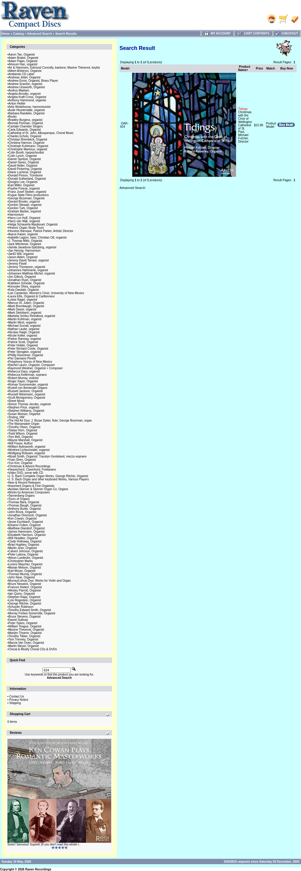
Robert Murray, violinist (24, 378)
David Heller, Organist (23, 165)
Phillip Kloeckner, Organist (26, 355)
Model (125, 68)
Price (259, 68)
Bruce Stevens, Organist (25, 616)
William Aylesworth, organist (27, 446)
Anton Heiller (17, 103)
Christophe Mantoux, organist (28, 149)
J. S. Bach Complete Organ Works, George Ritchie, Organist (48, 476)
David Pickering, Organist (25, 169)
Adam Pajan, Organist (23, 61)
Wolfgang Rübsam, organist (27, 453)
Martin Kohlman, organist (25, 319)
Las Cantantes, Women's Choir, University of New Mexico (46, 293)
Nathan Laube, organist (24, 329)
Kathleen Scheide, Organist (27, 283)
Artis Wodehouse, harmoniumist (30, 106)
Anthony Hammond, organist (27, 100)
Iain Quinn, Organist (22, 593)
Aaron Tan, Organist (22, 54)
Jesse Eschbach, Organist (26, 521)
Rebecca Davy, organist (24, 371)
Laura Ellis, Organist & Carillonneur (32, 296)
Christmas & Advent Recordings (29, 466)
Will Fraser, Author (21, 443)
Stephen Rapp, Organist (24, 597)
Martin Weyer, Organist (24, 646)
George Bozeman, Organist (27, 198)
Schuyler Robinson (21, 606)
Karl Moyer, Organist (22, 570)
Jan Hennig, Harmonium (25, 250)
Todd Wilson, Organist (23, 433)
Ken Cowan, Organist (23, 518)
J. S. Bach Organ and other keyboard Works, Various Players (49, 479)
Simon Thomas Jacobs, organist (30, 404)
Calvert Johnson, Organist (26, 551)
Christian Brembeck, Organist (28, 139)
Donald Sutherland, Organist (27, 178)
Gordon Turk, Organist (23, 208)
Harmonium (16, 214)
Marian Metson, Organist (25, 567)
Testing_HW (17, 417)
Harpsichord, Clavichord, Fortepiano (32, 469)
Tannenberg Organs (22, 495)
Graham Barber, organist (25, 211)
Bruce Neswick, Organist (25, 584)
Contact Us (16, 696)
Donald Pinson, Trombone (26, 175)
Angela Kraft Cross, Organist (27, 97)
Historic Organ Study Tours (26, 227)
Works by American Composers (29, 492)
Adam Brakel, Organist (24, 57)
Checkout (286, 33)
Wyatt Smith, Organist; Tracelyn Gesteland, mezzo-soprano (48, 456)
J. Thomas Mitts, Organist (25, 240)
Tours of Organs (19, 499)
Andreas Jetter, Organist (25, 77)
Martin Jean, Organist (23, 548)
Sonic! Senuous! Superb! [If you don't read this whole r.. (43, 844)
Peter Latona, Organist (24, 554)
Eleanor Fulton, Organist (25, 525)
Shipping (15, 703)
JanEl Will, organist (21, 253)
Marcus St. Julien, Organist (26, 302)
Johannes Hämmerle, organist (28, 270)
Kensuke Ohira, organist (24, 286)
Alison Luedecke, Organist (26, 557)
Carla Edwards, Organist (25, 129)
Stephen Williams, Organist (26, 410)
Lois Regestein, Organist (25, 600)
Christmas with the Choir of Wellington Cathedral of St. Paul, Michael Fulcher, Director (245, 125)
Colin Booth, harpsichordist (26, 152)
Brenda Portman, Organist (26, 123)
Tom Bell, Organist (21, 436)
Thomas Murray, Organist (25, 574)
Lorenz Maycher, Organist (26, 564)
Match (270, 68)
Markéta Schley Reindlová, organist (32, 316)
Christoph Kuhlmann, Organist (28, 146)
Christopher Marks (21, 561)
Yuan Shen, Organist (22, 459)
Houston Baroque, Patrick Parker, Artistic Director (41, 231)
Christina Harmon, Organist (26, 142)
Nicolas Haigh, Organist (24, 332)
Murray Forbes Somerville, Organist (32, 613)
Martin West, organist (22, 322)
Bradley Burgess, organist (26, 120)
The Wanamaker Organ (24, 423)
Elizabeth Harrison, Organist (27, 535)
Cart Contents (253, 33)
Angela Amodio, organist (25, 93)
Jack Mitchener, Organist (25, 244)
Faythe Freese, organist (24, 188)
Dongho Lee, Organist (23, 182)
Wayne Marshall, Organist (26, 440)
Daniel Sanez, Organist (24, 162)
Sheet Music (17, 401)
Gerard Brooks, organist (24, 201)
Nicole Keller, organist (23, 335)
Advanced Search (39, 33)
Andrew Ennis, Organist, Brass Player (33, 80)
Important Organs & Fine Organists (32, 485)
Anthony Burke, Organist (25, 508)
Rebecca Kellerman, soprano (28, 374)
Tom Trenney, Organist (23, 639)
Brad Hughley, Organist (24, 544)
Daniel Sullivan (18, 619)
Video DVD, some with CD (26, 472)
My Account (217, 33)
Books (13, 116)
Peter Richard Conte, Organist (28, 348)
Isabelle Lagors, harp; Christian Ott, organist (38, 237)
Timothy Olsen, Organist (24, 427)
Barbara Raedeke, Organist (27, 113)
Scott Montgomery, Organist (27, 397)
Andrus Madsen (19, 90)
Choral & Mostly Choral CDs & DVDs (33, 649)
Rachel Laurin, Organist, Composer (32, 365)
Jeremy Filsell (18, 263)
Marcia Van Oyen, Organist (26, 642)
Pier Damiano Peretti (22, 358)
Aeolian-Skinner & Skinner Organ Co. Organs (38, 489)
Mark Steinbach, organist (25, 312)
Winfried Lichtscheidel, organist (29, 450)
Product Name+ (244, 68)
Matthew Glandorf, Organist (27, 528)
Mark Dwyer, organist (22, 309)
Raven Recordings (38, 869)
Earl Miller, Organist (21, 185)
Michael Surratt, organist (25, 325)
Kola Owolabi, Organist (24, 289)
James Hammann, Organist (27, 531)
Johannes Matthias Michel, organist (32, 273)
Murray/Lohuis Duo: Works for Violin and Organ (40, 580)
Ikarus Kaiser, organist (23, 234)
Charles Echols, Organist (25, 136)
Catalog (18, 33)
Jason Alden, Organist (23, 257)
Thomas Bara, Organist (24, 502)
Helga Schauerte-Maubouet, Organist (33, 224)
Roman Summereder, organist (28, 384)
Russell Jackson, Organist (26, 391)
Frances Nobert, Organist (25, 587)
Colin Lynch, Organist (23, 155)
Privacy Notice (18, 699)
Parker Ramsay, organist (25, 338)
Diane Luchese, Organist (25, 172)
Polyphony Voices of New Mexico (30, 361)
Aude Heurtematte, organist (27, 110)
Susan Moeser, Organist (24, 414)
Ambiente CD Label (21, 74)
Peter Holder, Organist (23, 345)
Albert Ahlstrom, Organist (25, 70)
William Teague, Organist (25, 626)
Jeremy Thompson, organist (27, 267)
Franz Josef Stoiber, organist (27, 191)
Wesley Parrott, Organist (25, 590)
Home (5, 33)
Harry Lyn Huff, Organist (24, 218)
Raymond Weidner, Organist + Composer (36, 368)
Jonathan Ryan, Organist (25, 280)
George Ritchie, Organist (25, 603)
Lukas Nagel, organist (23, 299)
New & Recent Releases (25, 482)
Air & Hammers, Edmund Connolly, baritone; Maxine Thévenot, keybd (54, 67)
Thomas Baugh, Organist (25, 505)
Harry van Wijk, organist (24, 221)
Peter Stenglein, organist (25, 352)
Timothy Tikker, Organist (24, 636)
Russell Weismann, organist (27, 394)
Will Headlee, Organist (23, 538)
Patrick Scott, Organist (23, 342)
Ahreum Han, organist (23, 64)
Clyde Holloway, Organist (25, 541)
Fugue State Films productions (29, 195)
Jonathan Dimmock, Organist (28, 515)
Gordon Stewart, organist (25, 204)
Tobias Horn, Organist (23, 430)
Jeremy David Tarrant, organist (29, 260)
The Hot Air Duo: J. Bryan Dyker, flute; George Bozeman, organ (50, 420)
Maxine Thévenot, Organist (26, 629)
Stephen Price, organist (24, 407)
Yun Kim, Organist (21, 463)
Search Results (66, 33)
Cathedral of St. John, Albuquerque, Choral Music (41, 133)
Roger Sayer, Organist (23, 381)
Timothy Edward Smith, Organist (30, 610)
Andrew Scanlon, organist (25, 84)
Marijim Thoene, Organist (25, 633)
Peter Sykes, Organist (23, 623)
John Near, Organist (22, 577)
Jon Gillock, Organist (22, 276)
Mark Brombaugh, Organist (26, 306)
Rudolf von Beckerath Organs (28, 387)
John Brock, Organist (22, 512)
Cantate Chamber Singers (26, 126)
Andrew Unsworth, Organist (27, 87)
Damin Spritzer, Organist (25, 159)
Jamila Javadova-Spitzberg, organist (32, 247)
